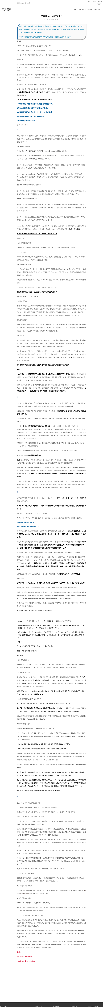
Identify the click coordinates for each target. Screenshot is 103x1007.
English (100, 1)
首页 (74, 9)
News (94, 1)
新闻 (89, 1)
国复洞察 (81, 9)
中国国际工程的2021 (93, 9)
